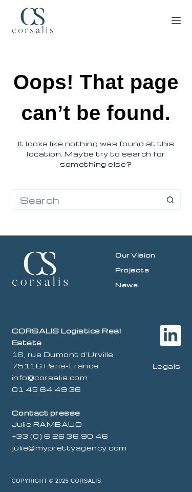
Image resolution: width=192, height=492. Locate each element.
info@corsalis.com (50, 377)
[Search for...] (86, 199)
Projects (132, 270)
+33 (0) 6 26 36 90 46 (60, 435)
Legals (167, 366)
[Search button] (170, 199)
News (126, 285)
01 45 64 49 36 (46, 389)
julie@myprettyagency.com (69, 447)
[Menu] (176, 20)
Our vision (135, 255)
